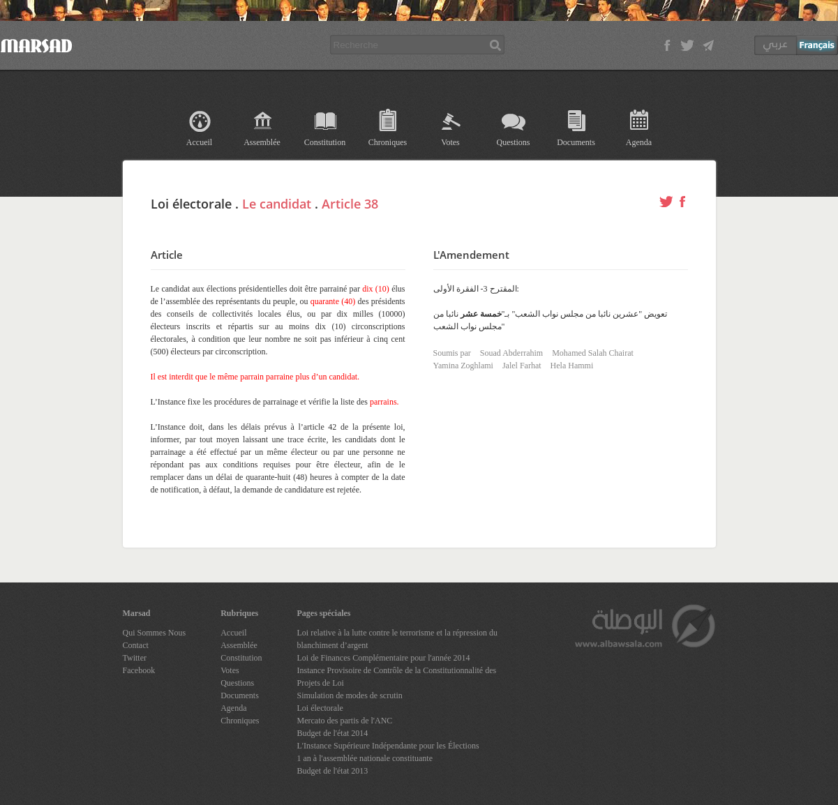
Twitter (135, 658)
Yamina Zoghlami (463, 365)
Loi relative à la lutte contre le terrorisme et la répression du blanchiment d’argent (397, 639)
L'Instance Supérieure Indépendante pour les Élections (388, 746)
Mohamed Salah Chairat (593, 353)
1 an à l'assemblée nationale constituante (365, 758)
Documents (576, 142)
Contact (136, 645)
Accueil (199, 142)
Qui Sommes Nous (154, 633)
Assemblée (262, 142)
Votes (450, 142)
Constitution (324, 142)
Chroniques (387, 142)
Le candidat (276, 203)
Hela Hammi (572, 365)
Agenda (639, 142)
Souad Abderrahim (511, 353)
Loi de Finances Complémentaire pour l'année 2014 (383, 658)
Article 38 (350, 203)
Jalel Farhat (521, 365)
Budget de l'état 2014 (332, 733)
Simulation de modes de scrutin (350, 695)
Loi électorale (320, 708)
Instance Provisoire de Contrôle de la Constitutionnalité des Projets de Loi (397, 676)
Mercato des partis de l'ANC (345, 720)
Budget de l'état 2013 (332, 771)
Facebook (139, 670)
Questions (513, 142)
